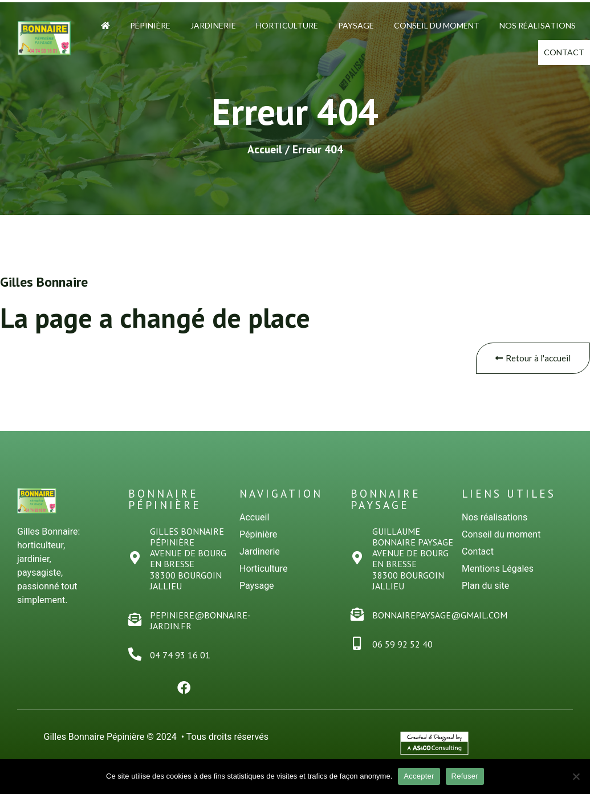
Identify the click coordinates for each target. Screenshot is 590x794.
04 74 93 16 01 (181, 663)
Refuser (464, 776)
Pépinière (150, 25)
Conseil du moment (436, 25)
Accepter (419, 776)
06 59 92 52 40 (403, 652)
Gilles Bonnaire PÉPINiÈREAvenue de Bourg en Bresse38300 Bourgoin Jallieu (189, 566)
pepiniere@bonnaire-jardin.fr (201, 628)
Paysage (356, 25)
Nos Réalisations (537, 25)
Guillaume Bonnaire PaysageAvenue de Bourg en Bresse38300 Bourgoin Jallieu (413, 566)
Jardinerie (213, 25)
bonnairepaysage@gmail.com (440, 622)
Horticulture (287, 25)
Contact (552, 55)
